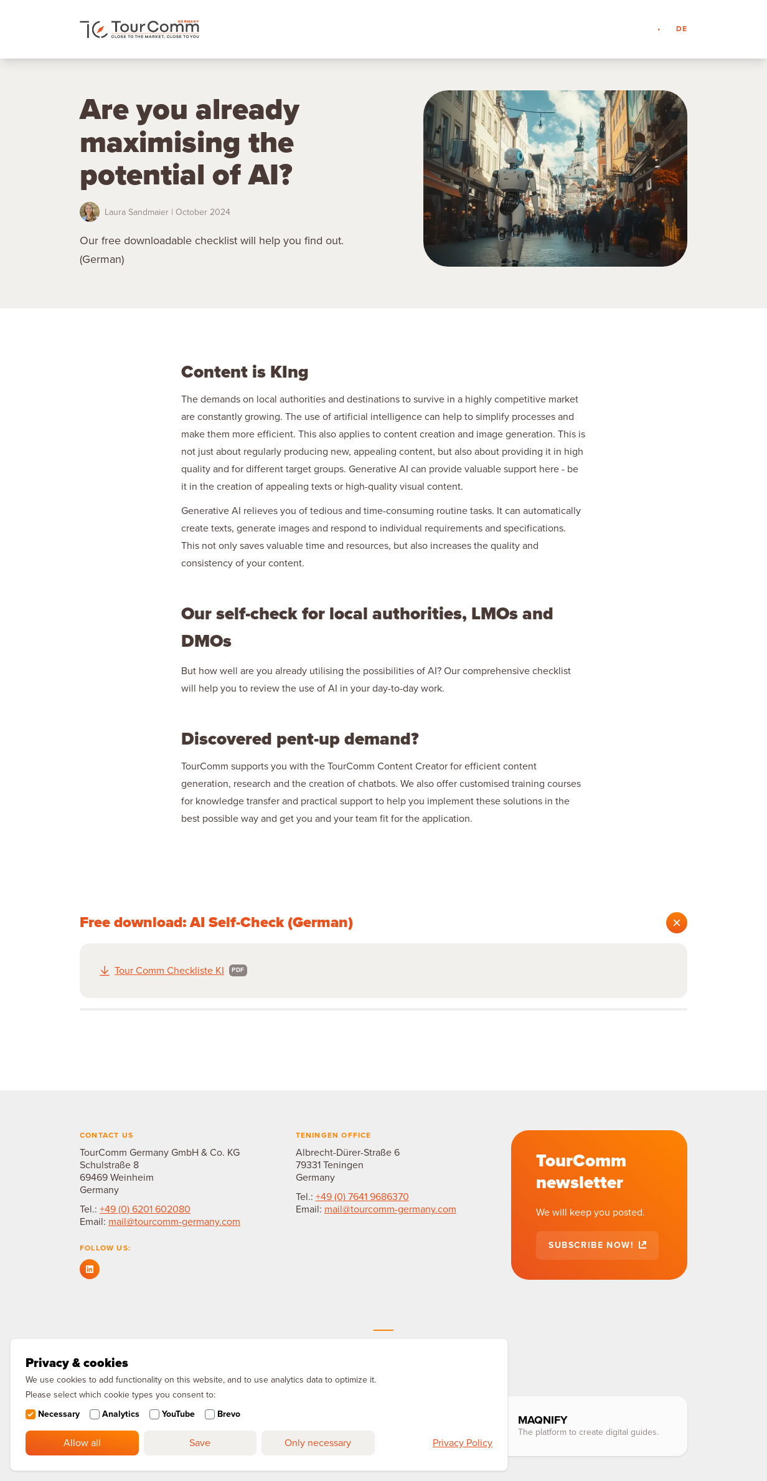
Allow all (82, 1443)
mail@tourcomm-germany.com (174, 1222)
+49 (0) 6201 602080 (145, 1209)
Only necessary (318, 1443)
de (681, 29)
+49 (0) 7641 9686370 (362, 1197)
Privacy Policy (462, 1443)
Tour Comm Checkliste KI (169, 970)
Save (199, 1443)
